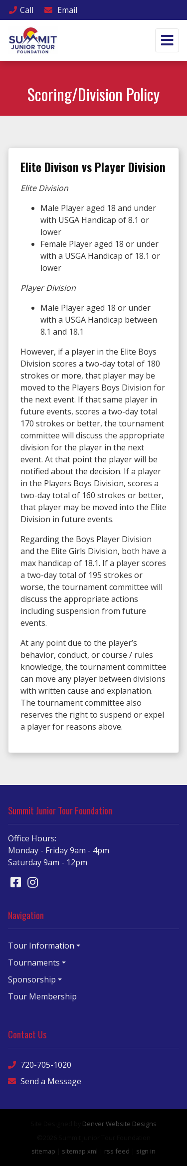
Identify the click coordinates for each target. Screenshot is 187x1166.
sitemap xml (80, 1151)
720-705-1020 (39, 1064)
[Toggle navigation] (167, 40)
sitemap (43, 1151)
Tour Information (41, 945)
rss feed (117, 1151)
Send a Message (44, 1081)
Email (60, 9)
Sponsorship (32, 979)
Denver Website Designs (119, 1123)
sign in (146, 1151)
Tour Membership (42, 996)
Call (20, 9)
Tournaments (34, 962)
